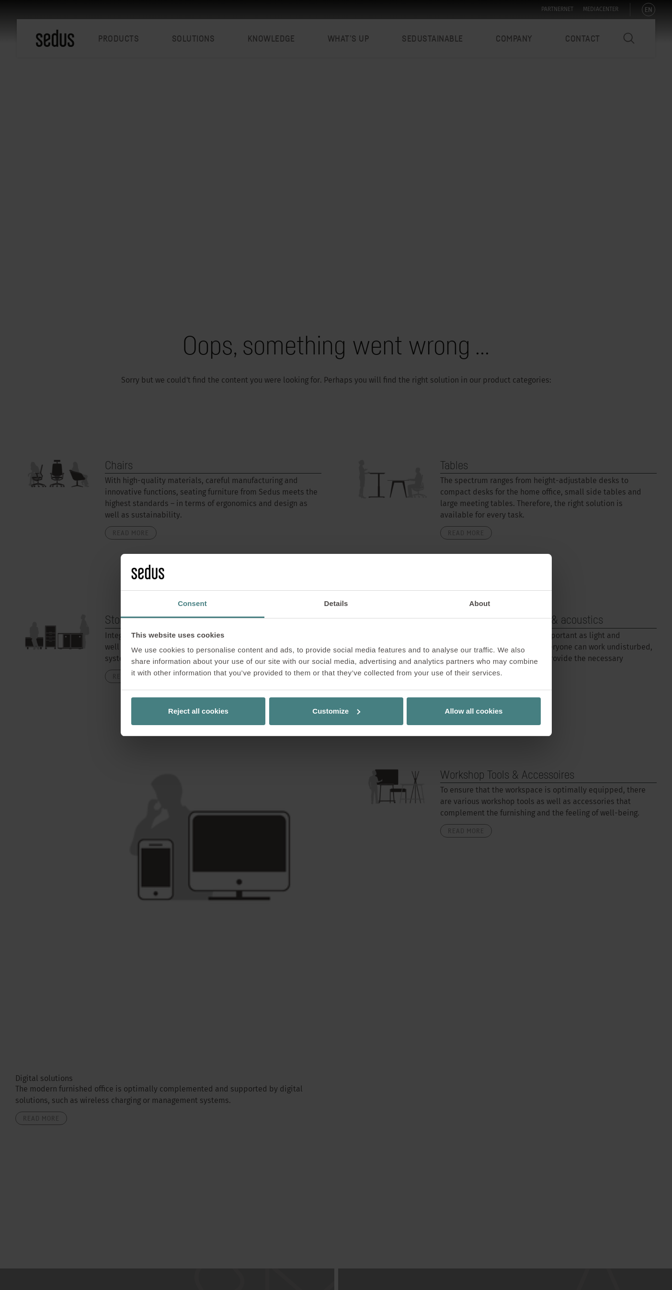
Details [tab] (336, 603)
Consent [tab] (192, 603)
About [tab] (479, 603)
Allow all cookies (474, 711)
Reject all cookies (198, 711)
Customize (336, 711)
